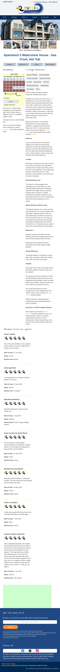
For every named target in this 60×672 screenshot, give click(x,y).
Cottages (14, 17)
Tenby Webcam (53, 2)
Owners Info (44, 17)
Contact (34, 17)
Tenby (52, 99)
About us (24, 17)
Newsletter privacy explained (10, 637)
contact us (6, 129)
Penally (33, 134)
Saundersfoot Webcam (41, 2)
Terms (27, 668)
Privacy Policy (38, 668)
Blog (55, 17)
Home (4, 17)
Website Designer (46, 668)
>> (23, 74)
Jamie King (56, 668)
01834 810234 (8, 2)
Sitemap (32, 668)
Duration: (7, 98)
